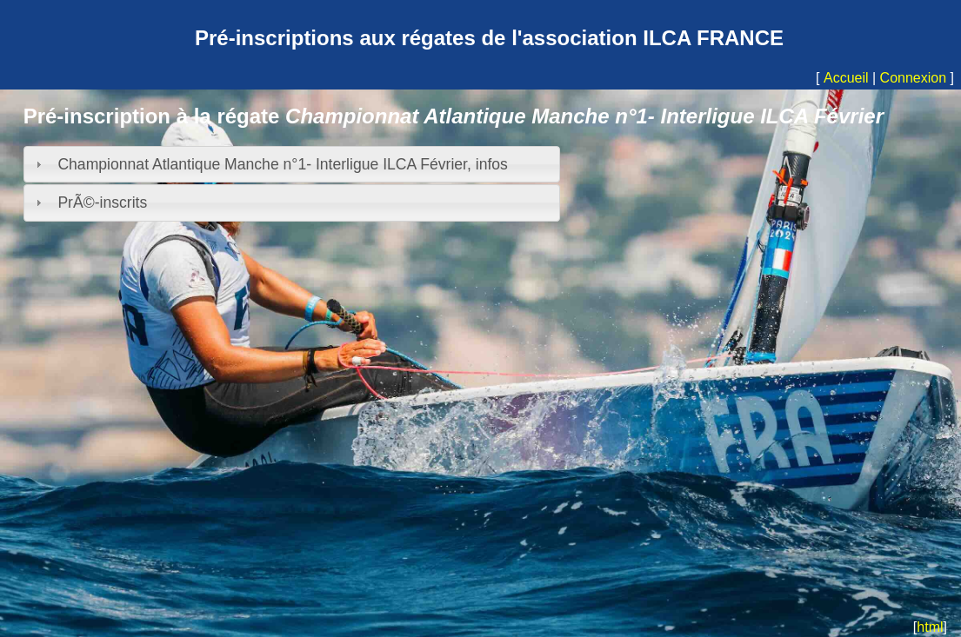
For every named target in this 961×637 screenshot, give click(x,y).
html (930, 627)
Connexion (913, 77)
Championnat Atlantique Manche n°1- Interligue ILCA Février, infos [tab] (269, 164)
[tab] (292, 202)
